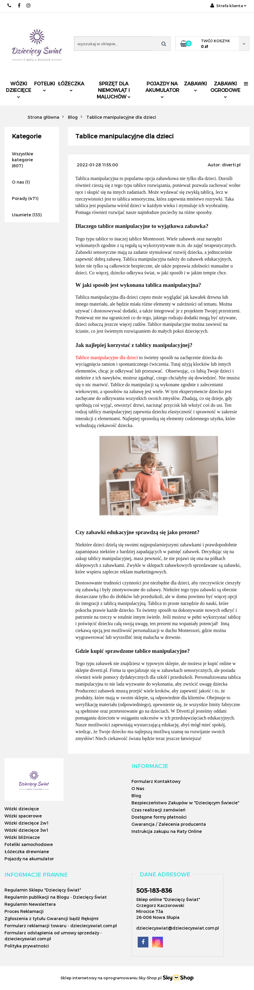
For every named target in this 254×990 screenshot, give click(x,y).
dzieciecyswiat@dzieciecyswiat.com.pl (177, 927)
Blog (136, 795)
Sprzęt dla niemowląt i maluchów (114, 90)
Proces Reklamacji (24, 911)
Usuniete (21, 214)
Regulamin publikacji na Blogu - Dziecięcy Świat (55, 897)
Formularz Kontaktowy (155, 781)
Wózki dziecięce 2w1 (26, 822)
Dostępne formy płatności (159, 816)
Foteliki (44, 86)
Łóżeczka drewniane (26, 851)
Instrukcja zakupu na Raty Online (166, 831)
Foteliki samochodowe (28, 844)
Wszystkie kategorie (22, 156)
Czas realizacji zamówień (158, 809)
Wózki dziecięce (18, 89)
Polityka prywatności (26, 945)
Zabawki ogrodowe (225, 89)
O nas (18, 181)
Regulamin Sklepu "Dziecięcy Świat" (42, 889)
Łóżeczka (71, 86)
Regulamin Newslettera (30, 904)
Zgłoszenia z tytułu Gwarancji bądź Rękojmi (51, 918)
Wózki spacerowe (23, 815)
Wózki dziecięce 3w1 (26, 830)
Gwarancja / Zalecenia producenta (168, 824)
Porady (19, 198)
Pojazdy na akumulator (162, 89)
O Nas (137, 788)
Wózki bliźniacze (22, 837)
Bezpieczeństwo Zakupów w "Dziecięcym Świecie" (185, 802)
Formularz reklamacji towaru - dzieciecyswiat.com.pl (60, 925)
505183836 (9, 5)
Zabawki (195, 86)
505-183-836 (154, 890)
